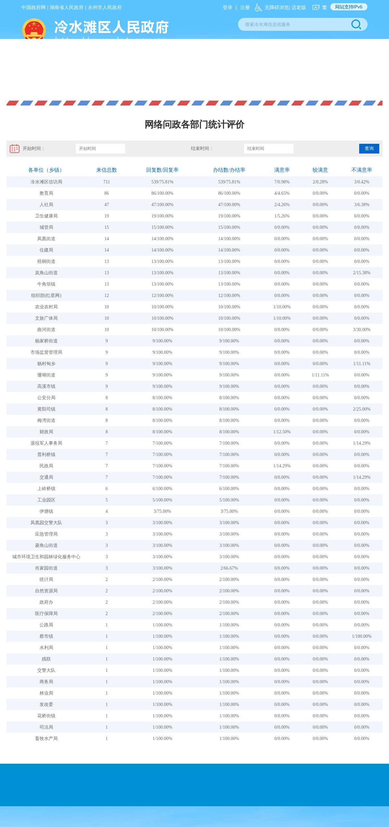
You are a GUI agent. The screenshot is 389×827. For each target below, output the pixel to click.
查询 (369, 148)
